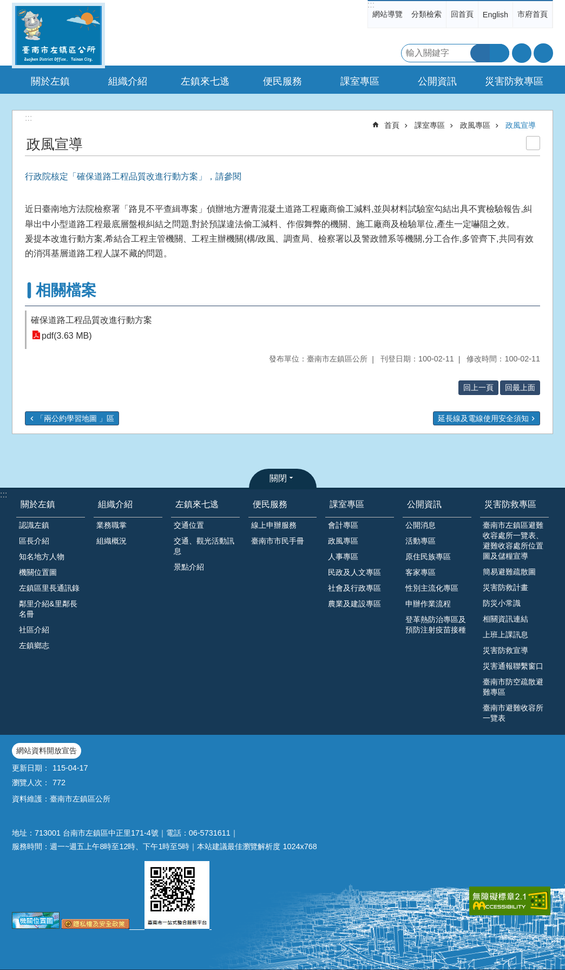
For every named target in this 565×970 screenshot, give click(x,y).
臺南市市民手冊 (277, 540)
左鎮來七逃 (197, 504)
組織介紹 (115, 504)
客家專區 (420, 572)
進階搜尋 (499, 53)
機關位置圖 (38, 572)
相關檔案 (66, 290)
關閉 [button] (278, 478)
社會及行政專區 (354, 588)
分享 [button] (543, 53)
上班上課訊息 (505, 634)
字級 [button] (521, 53)
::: (371, 4)
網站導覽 (387, 14)
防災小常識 (502, 603)
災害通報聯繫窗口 (513, 666)
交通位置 (189, 525)
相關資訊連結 (505, 619)
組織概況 (111, 540)
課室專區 (430, 125)
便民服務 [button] (282, 81)
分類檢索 (426, 14)
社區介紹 (34, 629)
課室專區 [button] (359, 81)
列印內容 (533, 143)
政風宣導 (520, 125)
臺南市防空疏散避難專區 (513, 686)
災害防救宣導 (505, 650)
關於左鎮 (38, 504)
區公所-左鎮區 (58, 35)
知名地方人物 (41, 556)
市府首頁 (532, 14)
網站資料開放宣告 (46, 750)
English (495, 14)
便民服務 (270, 504)
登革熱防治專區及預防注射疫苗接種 (435, 624)
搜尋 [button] (480, 53)
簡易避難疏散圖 (509, 571)
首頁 (391, 125)
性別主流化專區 (431, 588)
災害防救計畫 (505, 587)
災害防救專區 (510, 504)
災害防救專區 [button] (514, 81)
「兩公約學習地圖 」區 (75, 418)
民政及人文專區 (354, 572)
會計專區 (343, 525)
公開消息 (420, 525)
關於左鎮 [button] (50, 81)
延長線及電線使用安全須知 (483, 418)
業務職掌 (111, 525)
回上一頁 (478, 387)
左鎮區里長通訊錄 (49, 588)
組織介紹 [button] (127, 81)
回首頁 (462, 14)
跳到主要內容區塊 (5, 5)
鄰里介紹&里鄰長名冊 (48, 608)
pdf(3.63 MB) (66, 335)
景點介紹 (189, 566)
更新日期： (31, 768)
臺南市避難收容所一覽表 (513, 712)
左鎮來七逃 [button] (205, 81)
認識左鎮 (34, 525)
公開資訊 (424, 504)
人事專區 (343, 556)
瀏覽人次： (31, 782)
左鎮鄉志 (34, 645)
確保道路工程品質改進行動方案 (91, 320)
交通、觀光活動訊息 (204, 545)
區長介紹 (34, 540)
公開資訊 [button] (437, 81)
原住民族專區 (428, 556)
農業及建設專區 (354, 603)
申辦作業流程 (428, 603)
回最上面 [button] (520, 387)
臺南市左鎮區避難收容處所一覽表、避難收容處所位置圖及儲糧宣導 (513, 540)
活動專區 (420, 540)
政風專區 (475, 125)
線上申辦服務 (274, 525)
